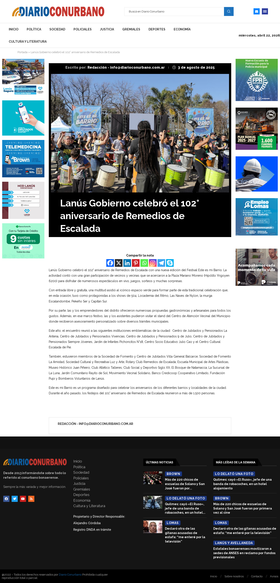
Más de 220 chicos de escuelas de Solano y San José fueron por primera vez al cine (242, 508)
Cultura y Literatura (28, 41)
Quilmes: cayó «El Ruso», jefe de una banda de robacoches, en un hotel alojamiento (242, 484)
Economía (182, 29)
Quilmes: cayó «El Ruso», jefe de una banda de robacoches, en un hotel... (185, 508)
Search (229, 11)
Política (34, 29)
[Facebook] (110, 263)
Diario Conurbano (70, 574)
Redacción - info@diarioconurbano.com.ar (127, 67)
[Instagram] (153, 263)
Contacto (256, 576)
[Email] (257, 11)
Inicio (13, 29)
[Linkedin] (127, 263)
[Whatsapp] (144, 263)
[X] (118, 263)
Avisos (274, 576)
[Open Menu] (265, 11)
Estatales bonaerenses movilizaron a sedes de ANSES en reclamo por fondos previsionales (244, 553)
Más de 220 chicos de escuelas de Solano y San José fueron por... (185, 484)
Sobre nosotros (234, 576)
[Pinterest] (136, 263)
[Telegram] (161, 263)
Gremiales (131, 29)
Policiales (83, 29)
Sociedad (57, 29)
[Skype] (170, 263)
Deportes (157, 29)
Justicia (107, 29)
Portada (23, 52)
